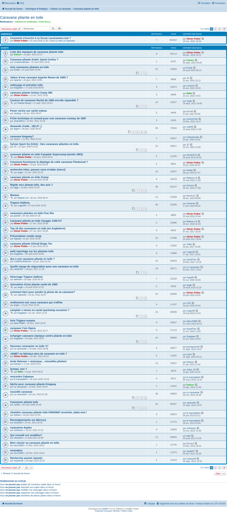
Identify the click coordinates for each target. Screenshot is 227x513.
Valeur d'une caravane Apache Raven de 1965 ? (39, 77)
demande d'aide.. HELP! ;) (26, 126)
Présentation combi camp (25, 236)
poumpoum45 (193, 347)
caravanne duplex (21, 427)
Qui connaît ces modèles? (26, 435)
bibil (188, 436)
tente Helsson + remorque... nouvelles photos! (38, 361)
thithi (189, 93)
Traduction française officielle (107, 511)
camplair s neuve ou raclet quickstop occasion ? (40, 310)
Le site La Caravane (65, 41)
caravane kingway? (22, 136)
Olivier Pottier (21, 41)
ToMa (189, 244)
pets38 (17, 216)
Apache (17, 80)
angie (189, 101)
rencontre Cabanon (22, 376)
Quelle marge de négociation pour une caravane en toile (44, 266)
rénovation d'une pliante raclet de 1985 (33, 284)
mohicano (18, 430)
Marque (14, 195)
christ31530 (192, 119)
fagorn (17, 129)
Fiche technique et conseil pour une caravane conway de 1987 (48, 118)
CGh (189, 303)
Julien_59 (191, 369)
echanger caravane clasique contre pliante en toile (41, 335)
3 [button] (219, 28)
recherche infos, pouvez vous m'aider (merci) (37, 169)
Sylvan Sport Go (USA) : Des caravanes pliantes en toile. (44, 144)
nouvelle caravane (21, 391)
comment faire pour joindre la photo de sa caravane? (42, 292)
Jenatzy (17, 113)
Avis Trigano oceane (22, 320)
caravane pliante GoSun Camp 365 (31, 92)
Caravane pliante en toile (21, 17)
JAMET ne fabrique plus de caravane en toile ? (38, 353)
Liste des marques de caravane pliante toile (36, 52)
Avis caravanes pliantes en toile (29, 67)
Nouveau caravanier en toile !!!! (29, 346)
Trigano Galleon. (20, 202)
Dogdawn (18, 87)
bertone (190, 185)
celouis (17, 415)
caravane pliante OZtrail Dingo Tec (31, 243)
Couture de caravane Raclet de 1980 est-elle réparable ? (44, 100)
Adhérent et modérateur (26, 22)
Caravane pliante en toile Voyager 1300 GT (36, 220)
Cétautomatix (193, 137)
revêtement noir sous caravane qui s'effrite (36, 302)
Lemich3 (191, 86)
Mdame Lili (192, 178)
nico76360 (19, 445)
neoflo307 (18, 269)
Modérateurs (45, 22)
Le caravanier (193, 267)
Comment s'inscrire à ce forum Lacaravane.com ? (40, 38)
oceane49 (18, 460)
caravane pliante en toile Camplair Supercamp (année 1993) (46, 154)
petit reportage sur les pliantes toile (32, 251)
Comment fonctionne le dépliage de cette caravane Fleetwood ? (49, 162)
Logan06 (22, 205)
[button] (224, 29)
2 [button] (215, 28)
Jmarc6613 (19, 121)
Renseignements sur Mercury (28, 420)
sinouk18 (18, 422)
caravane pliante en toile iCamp (29, 177)
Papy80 (190, 277)
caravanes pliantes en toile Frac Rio (32, 213)
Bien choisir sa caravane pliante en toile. (35, 442)
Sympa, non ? (18, 369)
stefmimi (18, 279)
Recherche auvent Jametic (26, 458)
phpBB (104, 509)
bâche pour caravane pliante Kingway (33, 384)
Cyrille (17, 404)
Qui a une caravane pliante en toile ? (32, 258)
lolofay (190, 170)
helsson (17, 364)
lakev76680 (19, 323)
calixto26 (22, 295)
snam (189, 354)
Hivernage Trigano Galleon (26, 276)
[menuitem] (20, 3)
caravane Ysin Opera (22, 328)
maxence (191, 203)
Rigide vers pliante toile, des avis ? (31, 184)
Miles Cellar (127, 511)
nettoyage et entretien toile (26, 85)
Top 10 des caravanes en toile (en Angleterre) (37, 228)
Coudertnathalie (21, 62)
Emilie (17, 70)
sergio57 (191, 451)
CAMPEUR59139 (22, 261)
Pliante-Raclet (24, 103)
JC (188, 78)
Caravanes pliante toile (24, 402)
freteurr (17, 54)
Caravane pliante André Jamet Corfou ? (34, 59)
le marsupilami (21, 379)
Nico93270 (192, 155)
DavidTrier (191, 259)
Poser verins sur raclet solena (28, 110)
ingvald (17, 238)
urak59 (190, 127)
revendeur (16, 450)
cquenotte (191, 403)
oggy (16, 187)
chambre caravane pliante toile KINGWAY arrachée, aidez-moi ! (48, 412)
